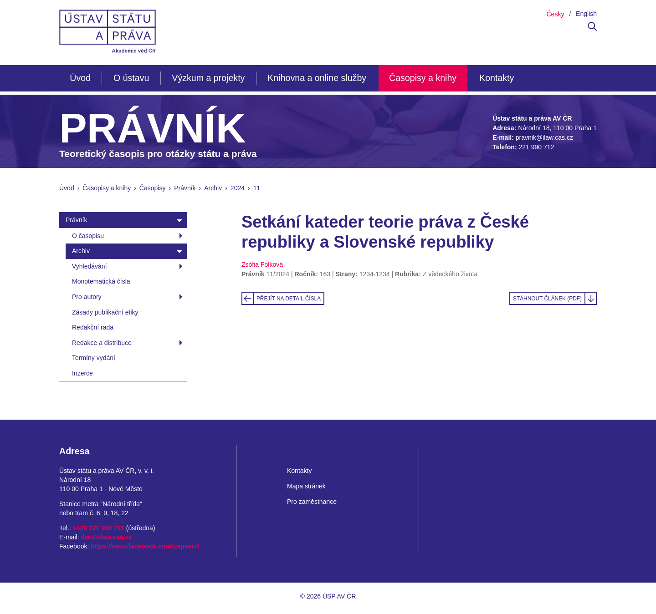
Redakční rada (92, 327)
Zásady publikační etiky (105, 312)
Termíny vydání (93, 357)
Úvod (80, 78)
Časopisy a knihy (422, 78)
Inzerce (82, 373)
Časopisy (152, 188)
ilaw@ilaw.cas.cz (106, 537)
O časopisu (88, 235)
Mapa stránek (306, 486)
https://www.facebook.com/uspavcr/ (145, 546)
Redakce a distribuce (102, 342)
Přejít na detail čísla (288, 298)
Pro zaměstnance (312, 501)
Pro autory (87, 296)
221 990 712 (536, 147)
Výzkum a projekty (208, 78)
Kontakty (496, 78)
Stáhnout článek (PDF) (547, 298)
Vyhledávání (89, 266)
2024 (238, 188)
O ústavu (131, 78)
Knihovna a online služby (316, 78)
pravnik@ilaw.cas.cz (544, 137)
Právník (184, 188)
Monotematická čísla (101, 281)
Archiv (213, 188)
